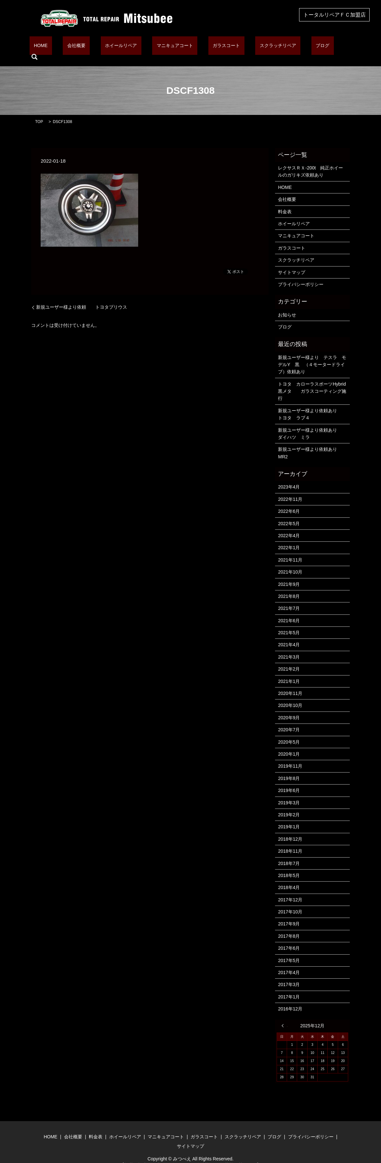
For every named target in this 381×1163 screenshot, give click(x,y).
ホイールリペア (128, 46)
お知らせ (287, 304)
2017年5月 (289, 950)
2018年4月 (289, 877)
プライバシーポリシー (300, 274)
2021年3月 (289, 647)
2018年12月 (290, 829)
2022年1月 (289, 537)
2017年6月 (289, 938)
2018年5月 (289, 865)
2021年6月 (289, 610)
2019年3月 (289, 792)
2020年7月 (289, 719)
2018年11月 (290, 841)
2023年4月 (289, 477)
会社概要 (92, 46)
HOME (65, 46)
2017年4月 (289, 962)
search (317, 47)
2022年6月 (289, 501)
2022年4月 (289, 525)
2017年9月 (289, 914)
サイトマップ (291, 262)
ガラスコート (216, 46)
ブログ (295, 46)
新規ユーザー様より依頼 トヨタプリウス (81, 297)
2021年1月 (289, 671)
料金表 (285, 201)
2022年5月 (289, 513)
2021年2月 (289, 659)
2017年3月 (289, 974)
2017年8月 (289, 926)
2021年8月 (289, 586)
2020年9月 (289, 707)
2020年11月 (290, 683)
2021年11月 (290, 549)
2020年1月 (289, 744)
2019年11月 (290, 756)
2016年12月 (290, 998)
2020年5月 (289, 732)
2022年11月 (290, 489)
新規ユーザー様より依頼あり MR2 (310, 443)
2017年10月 (290, 901)
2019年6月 (289, 780)
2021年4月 (289, 634)
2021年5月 (289, 622)
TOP (39, 111)
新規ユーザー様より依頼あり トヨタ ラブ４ (312, 404)
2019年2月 (289, 804)
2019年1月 (289, 817)
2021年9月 (289, 574)
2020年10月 (290, 695)
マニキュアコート (173, 46)
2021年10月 (290, 561)
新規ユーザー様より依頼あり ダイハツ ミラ (312, 423)
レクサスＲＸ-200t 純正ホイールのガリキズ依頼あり (310, 161)
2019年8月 (289, 768)
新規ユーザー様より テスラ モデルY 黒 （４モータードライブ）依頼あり (312, 355)
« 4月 (284, 1016)
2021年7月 (289, 598)
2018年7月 (289, 853)
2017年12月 (290, 889)
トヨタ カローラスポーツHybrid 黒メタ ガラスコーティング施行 (312, 381)
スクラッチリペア (259, 46)
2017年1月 (289, 986)
